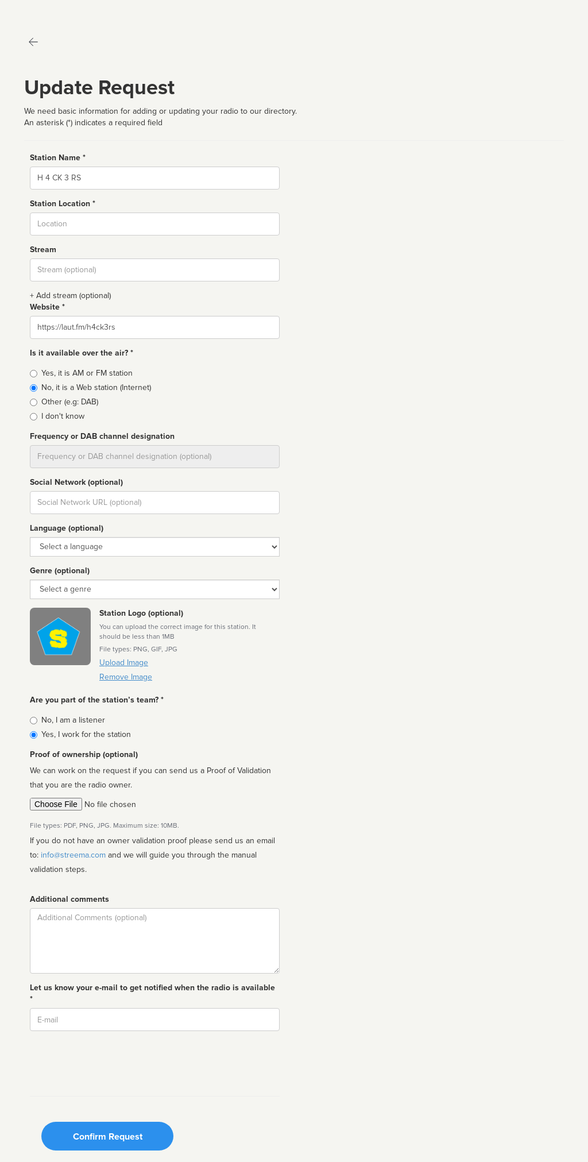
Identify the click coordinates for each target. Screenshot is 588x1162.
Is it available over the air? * (81, 353)
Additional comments (69, 899)
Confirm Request (107, 1136)
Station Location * (62, 204)
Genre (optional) (60, 571)
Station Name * (58, 158)
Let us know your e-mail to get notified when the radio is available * (152, 993)
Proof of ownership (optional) (84, 754)
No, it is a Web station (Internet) (96, 387)
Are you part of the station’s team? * (97, 700)
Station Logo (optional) (141, 613)
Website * (47, 307)
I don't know (62, 416)
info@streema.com (73, 855)
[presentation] (117, 1062)
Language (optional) (66, 528)
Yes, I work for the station (86, 734)
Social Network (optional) (76, 482)
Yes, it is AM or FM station (87, 373)
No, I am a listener (73, 720)
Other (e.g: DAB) (69, 402)
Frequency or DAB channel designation (102, 436)
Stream (43, 249)
